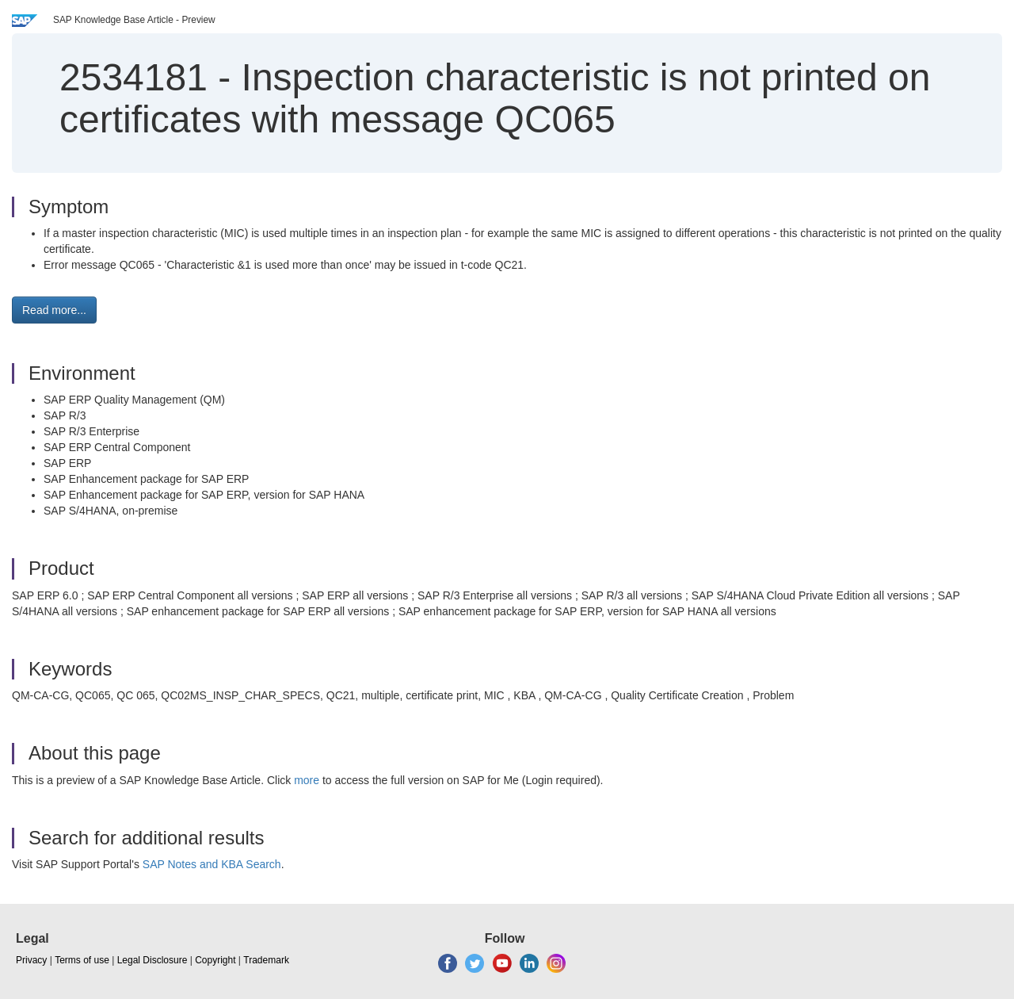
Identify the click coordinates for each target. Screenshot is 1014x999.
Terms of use (82, 960)
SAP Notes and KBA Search (212, 864)
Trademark (266, 960)
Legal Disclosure (152, 960)
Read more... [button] (54, 310)
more (306, 780)
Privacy (31, 960)
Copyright (215, 960)
